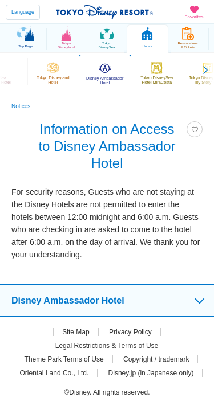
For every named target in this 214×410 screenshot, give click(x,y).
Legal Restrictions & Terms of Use (107, 346)
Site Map (75, 332)
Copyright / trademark (156, 359)
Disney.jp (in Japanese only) (151, 373)
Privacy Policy (130, 332)
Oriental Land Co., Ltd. (54, 373)
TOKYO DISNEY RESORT (104, 12)
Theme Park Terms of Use (64, 359)
